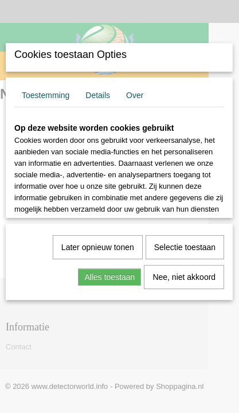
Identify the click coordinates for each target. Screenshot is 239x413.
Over (134, 95)
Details (97, 95)
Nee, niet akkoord (184, 277)
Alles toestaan (109, 277)
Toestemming (45, 95)
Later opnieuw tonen (97, 247)
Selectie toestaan (185, 247)
